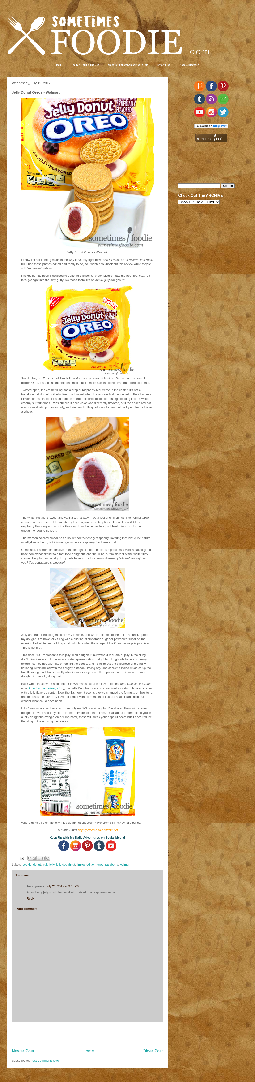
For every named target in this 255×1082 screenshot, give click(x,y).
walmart (124, 864)
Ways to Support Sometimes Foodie (128, 65)
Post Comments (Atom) (47, 1060)
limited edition (86, 864)
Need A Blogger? (189, 65)
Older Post (153, 1051)
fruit (45, 864)
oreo (100, 864)
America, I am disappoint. (46, 688)
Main (59, 65)
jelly (51, 864)
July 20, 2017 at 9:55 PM (62, 886)
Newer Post (23, 1051)
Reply (30, 898)
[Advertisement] (87, 1035)
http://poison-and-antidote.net (98, 830)
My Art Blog (163, 65)
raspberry (111, 864)
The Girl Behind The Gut (85, 65)
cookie (27, 864)
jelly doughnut (65, 864)
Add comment (27, 908)
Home (88, 1051)
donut (37, 864)
